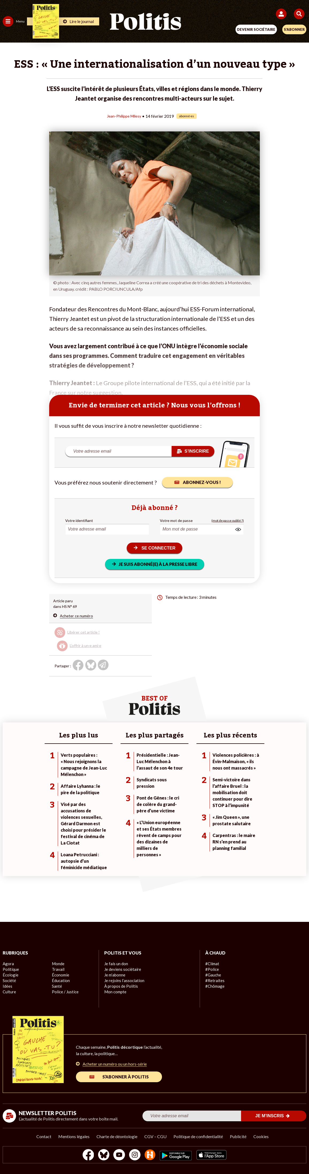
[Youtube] (118, 1155)
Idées (7, 986)
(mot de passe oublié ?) (227, 520)
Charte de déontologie (116, 1136)
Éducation (60, 980)
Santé (57, 986)
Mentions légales (74, 1136)
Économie (60, 975)
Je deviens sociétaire (121, 969)
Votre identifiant (79, 520)
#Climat (211, 963)
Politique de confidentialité (198, 1136)
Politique (10, 969)
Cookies (261, 1136)
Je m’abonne (114, 975)
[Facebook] (84, 1155)
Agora (8, 963)
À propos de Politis (120, 986)
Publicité (238, 1136)
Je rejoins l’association (122, 980)
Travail (57, 969)
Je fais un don (115, 963)
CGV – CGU (155, 1136)
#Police (211, 969)
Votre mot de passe (176, 520)
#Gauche (213, 975)
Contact (43, 1136)
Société (9, 980)
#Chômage (214, 986)
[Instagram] (135, 1155)
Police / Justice (64, 992)
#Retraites (214, 980)
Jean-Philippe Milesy (124, 115)
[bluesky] (101, 1155)
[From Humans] (151, 1155)
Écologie (10, 975)
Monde (58, 963)
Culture (9, 992)
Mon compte (114, 992)
